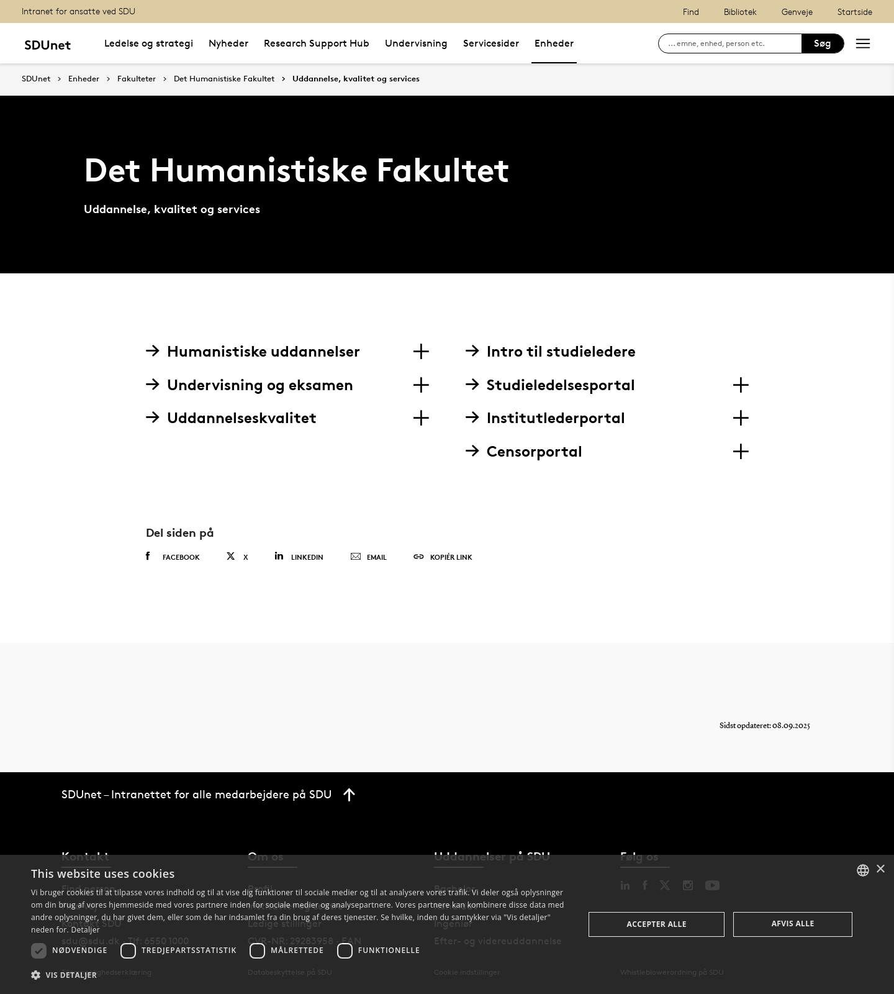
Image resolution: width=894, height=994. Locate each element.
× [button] (880, 869)
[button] (299, 975)
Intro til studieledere (551, 351)
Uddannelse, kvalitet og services (356, 79)
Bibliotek (740, 11)
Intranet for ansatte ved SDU (78, 11)
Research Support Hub (316, 43)
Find (691, 11)
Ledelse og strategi (148, 43)
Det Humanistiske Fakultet (224, 79)
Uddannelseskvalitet (231, 418)
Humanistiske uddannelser (253, 351)
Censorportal (524, 451)
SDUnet (36, 79)
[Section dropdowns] (420, 351)
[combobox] (863, 870)
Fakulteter (136, 79)
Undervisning (416, 43)
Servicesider (491, 43)
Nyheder (228, 43)
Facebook (173, 557)
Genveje (797, 11)
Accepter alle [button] (657, 924)
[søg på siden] (734, 43)
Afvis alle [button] (793, 923)
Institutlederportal (545, 418)
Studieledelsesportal (550, 385)
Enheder (554, 43)
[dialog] (447, 924)
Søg (822, 43)
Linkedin (298, 556)
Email (368, 557)
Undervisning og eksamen (249, 385)
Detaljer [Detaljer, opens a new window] (85, 929)
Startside (855, 11)
